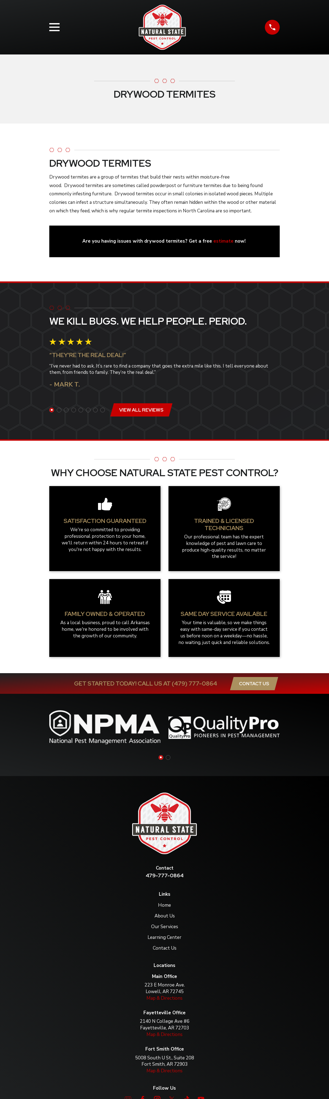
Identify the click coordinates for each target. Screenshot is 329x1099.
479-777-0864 (165, 875)
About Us (164, 916)
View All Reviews (141, 410)
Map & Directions (164, 998)
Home (164, 905)
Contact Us (254, 684)
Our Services (164, 926)
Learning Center (164, 937)
